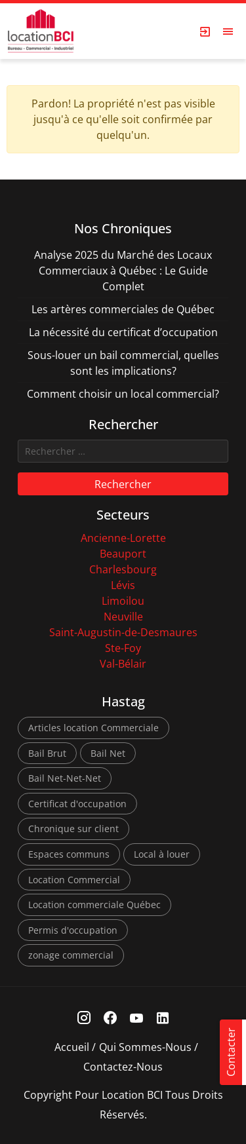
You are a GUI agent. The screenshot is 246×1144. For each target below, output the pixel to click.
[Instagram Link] (83, 1017)
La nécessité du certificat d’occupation (123, 332)
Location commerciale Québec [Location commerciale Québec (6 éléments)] (94, 904)
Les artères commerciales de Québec (123, 309)
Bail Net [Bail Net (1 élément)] (108, 753)
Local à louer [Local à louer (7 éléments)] (162, 854)
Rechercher (123, 484)
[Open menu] (228, 31)
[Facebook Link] (109, 1017)
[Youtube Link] (136, 1017)
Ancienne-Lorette (123, 538)
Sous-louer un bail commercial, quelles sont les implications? (123, 363)
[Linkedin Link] (162, 1017)
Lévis (123, 585)
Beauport (123, 553)
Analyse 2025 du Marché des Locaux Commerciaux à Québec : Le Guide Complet (123, 271)
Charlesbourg (123, 569)
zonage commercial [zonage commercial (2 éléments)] (70, 955)
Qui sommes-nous (145, 1047)
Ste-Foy (123, 648)
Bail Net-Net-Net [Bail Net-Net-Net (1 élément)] (64, 778)
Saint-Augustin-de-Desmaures (123, 632)
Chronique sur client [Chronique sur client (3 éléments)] (73, 828)
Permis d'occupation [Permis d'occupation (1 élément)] (72, 930)
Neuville (123, 616)
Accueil (71, 1047)
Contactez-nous (123, 1066)
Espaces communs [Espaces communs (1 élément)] (69, 854)
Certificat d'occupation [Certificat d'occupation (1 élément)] (77, 803)
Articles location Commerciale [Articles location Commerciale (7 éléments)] (93, 727)
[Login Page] (205, 31)
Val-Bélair (123, 664)
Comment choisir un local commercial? (123, 394)
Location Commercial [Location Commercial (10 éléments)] (74, 879)
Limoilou (123, 601)
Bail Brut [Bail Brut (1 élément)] (47, 753)
